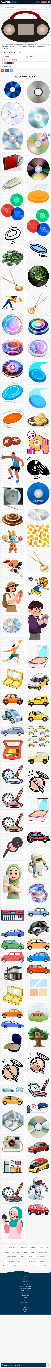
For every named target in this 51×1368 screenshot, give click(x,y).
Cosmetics (22, 1256)
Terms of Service (25, 1329)
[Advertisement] (25, 1283)
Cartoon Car (33, 1247)
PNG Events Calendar (25, 1315)
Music (18, 1252)
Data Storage (17, 1266)
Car (13, 1252)
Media (25, 1266)
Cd (3, 1247)
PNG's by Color (25, 1317)
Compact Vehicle (11, 1256)
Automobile (42, 1261)
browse (14, 2)
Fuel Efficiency (32, 1261)
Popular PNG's (25, 1321)
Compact (6, 1252)
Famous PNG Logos (25, 1313)
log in (37, 2)
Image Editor (25, 1307)
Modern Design (44, 1266)
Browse (25, 1324)
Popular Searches (25, 1319)
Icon (47, 1247)
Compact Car (23, 1247)
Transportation (7, 1266)
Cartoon (25, 1252)
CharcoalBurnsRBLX (9, 60)
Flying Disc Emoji (39, 1256)
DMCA (25, 1338)
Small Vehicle (21, 1261)
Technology (34, 1266)
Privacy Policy (25, 1331)
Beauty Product (10, 1261)
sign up (44, 2)
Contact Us (25, 1336)
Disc (41, 1247)
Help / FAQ (25, 1333)
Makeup (33, 1252)
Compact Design (42, 1252)
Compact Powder (12, 1247)
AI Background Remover (25, 1305)
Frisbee (30, 1256)
